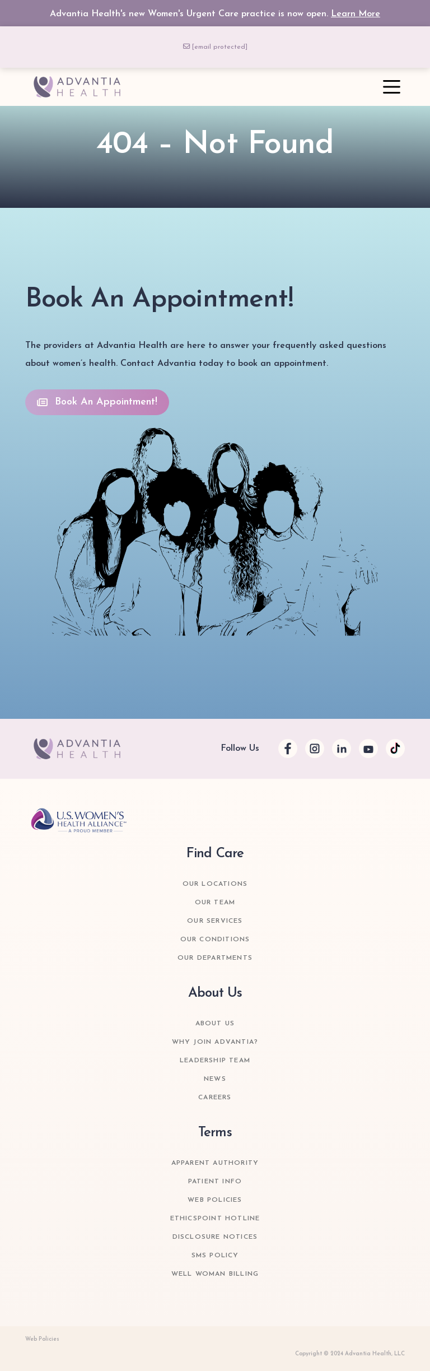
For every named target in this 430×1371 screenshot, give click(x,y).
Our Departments (215, 958)
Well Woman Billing (215, 1274)
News (215, 1079)
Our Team (215, 902)
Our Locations (215, 884)
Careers (214, 1097)
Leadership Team (215, 1060)
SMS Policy (215, 1255)
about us (215, 1023)
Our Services (214, 921)
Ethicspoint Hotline (215, 1218)
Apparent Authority (215, 1163)
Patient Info (215, 1181)
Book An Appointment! (97, 402)
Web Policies (215, 1200)
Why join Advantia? (215, 1042)
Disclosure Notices (215, 1237)
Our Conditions (215, 939)
